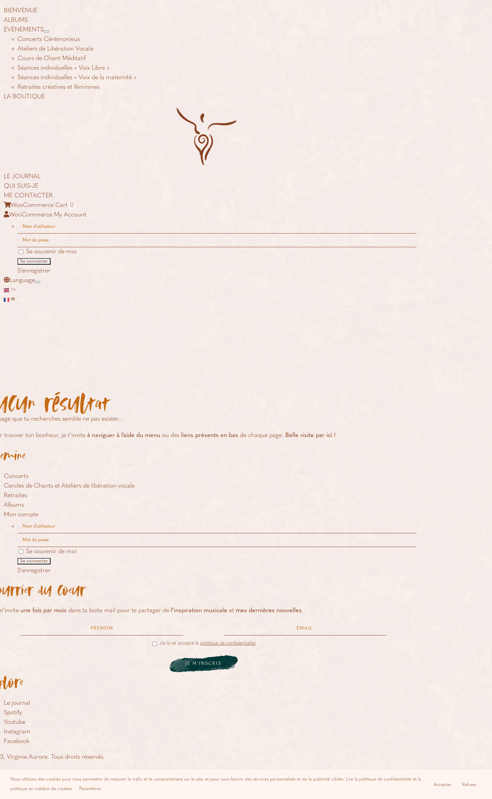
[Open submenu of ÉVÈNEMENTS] (46, 31)
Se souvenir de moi (48, 252)
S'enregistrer (34, 271)
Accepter (443, 785)
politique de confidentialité (228, 643)
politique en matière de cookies (41, 789)
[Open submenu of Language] (37, 282)
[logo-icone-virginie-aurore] (203, 112)
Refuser (469, 785)
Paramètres (90, 789)
